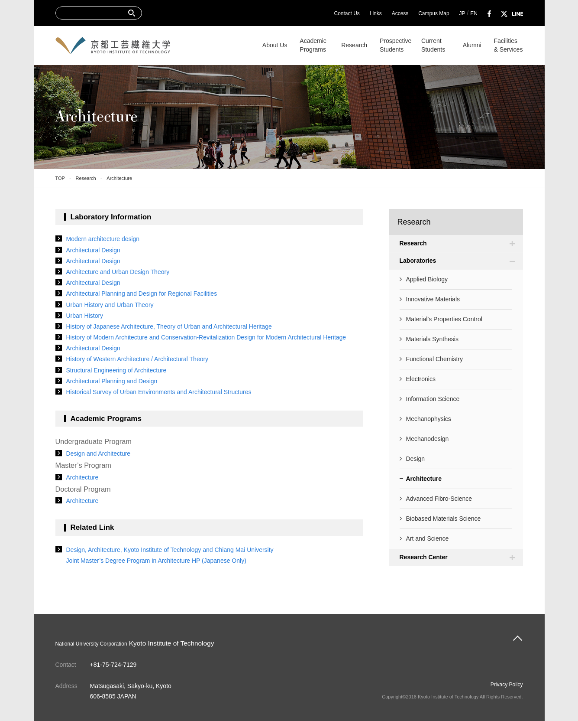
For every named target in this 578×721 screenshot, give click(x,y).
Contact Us (346, 13)
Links (376, 13)
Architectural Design (93, 250)
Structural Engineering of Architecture (116, 370)
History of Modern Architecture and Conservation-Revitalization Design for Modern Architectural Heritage (206, 337)
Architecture (82, 477)
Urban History (84, 315)
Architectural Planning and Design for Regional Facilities (141, 293)
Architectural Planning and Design (112, 381)
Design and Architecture (98, 453)
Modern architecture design (103, 238)
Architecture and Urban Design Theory (118, 271)
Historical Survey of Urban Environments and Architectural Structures (159, 391)
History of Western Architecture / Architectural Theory (137, 359)
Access (400, 13)
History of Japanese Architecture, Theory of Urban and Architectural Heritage (169, 326)
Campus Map (433, 13)
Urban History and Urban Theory (110, 304)
